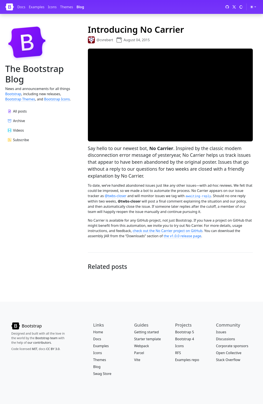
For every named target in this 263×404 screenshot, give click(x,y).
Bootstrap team (46, 338)
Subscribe (18, 139)
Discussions (225, 339)
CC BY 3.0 (53, 349)
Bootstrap (13, 94)
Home (98, 332)
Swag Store (102, 373)
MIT (34, 349)
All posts (17, 111)
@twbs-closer (115, 195)
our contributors (39, 342)
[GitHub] (227, 7)
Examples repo (187, 359)
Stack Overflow (228, 359)
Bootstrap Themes (20, 99)
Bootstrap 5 (184, 332)
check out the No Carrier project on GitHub (167, 230)
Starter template (147, 339)
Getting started (146, 332)
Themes (66, 7)
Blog (80, 7)
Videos (16, 130)
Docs (21, 7)
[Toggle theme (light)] (253, 7)
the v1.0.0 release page (182, 236)
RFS (178, 352)
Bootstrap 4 (184, 339)
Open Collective (228, 352)
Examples (36, 7)
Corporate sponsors (232, 345)
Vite (137, 359)
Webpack (141, 345)
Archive (16, 120)
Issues (221, 332)
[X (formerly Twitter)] (234, 7)
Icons (52, 7)
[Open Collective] (241, 7)
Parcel (139, 352)
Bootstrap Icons (57, 99)
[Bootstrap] (9, 7)
